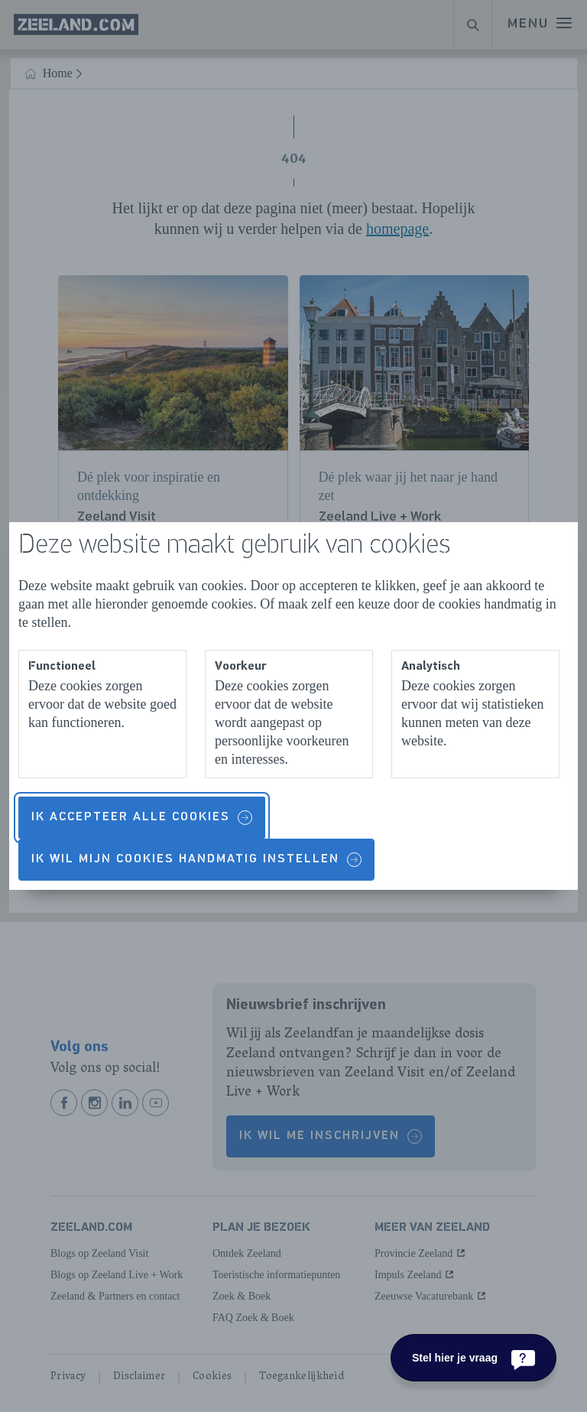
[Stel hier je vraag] (473, 1357)
